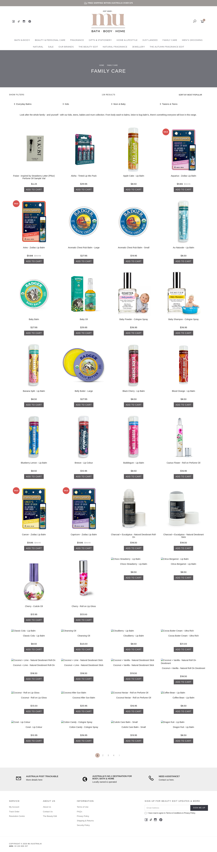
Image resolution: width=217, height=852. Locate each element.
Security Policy (83, 825)
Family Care (170, 40)
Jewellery (138, 46)
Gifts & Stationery (100, 40)
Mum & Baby (118, 104)
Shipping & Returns (85, 821)
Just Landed (150, 40)
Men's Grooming (192, 40)
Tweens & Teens (168, 104)
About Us (47, 807)
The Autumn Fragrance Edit (167, 46)
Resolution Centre (17, 816)
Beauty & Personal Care (50, 40)
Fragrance (77, 40)
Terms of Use (82, 807)
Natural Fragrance (115, 46)
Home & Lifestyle (127, 40)
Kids (65, 104)
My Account (14, 807)
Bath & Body (22, 40)
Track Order (14, 811)
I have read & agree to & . (170, 813)
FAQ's (79, 811)
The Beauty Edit (88, 46)
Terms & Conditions (174, 813)
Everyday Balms (22, 104)
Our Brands (66, 46)
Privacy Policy (83, 816)
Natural (38, 46)
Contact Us (48, 811)
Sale (51, 46)
